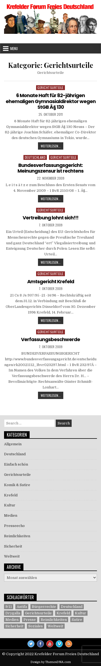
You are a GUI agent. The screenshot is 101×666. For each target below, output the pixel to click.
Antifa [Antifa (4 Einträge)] (22, 607)
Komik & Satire (17, 485)
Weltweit (12, 556)
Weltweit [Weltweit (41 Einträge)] (55, 626)
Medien (10, 515)
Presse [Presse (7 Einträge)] (29, 620)
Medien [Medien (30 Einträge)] (12, 620)
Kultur (9, 505)
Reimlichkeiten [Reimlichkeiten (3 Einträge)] (54, 620)
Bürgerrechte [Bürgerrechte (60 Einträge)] (44, 607)
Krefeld (11, 495)
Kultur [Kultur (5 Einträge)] (80, 613)
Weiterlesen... (52, 146)
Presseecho (14, 526)
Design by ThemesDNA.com (50, 662)
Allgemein (13, 444)
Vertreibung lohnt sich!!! (50, 217)
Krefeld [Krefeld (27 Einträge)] (63, 613)
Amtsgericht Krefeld (50, 281)
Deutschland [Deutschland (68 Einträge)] (71, 607)
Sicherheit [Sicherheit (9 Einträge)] (14, 626)
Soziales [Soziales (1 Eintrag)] (35, 626)
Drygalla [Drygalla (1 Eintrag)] (12, 613)
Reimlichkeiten (17, 536)
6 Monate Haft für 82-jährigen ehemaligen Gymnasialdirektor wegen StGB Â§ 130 (51, 101)
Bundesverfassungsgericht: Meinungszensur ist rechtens (50, 168)
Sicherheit (13, 546)
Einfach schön (16, 464)
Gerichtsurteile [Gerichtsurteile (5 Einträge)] (38, 613)
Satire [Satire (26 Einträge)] (77, 620)
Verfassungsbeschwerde (50, 339)
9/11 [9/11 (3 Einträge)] (8, 607)
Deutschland (35, 157)
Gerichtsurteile (50, 87)
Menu (14, 48)
